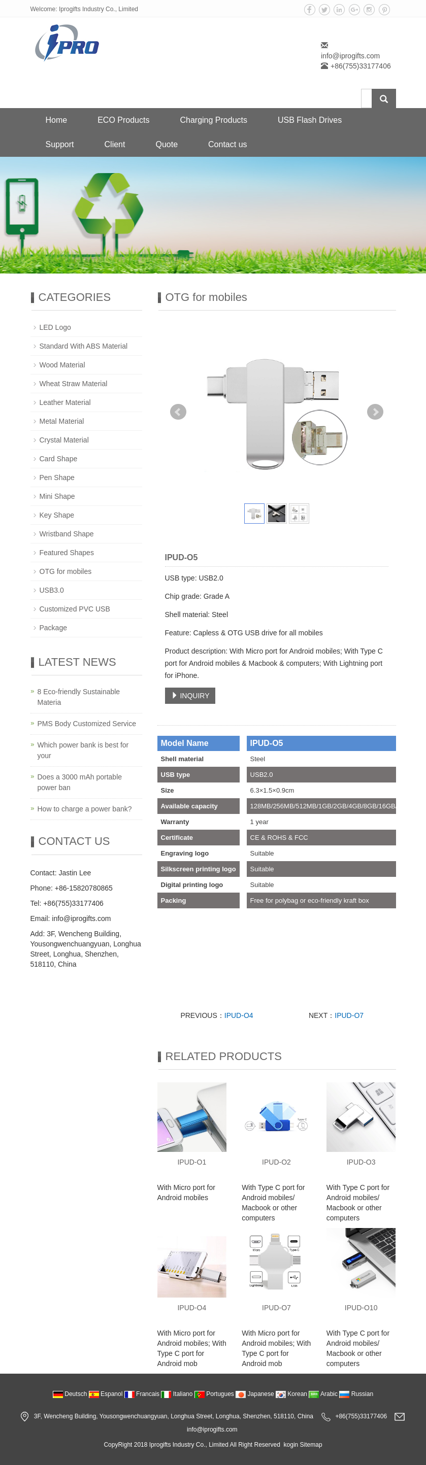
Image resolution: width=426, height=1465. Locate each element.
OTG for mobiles (66, 571)
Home (57, 120)
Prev (178, 412)
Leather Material (65, 402)
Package (53, 628)
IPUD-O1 (191, 1162)
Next (375, 412)
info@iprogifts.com (350, 56)
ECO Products (123, 120)
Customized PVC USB (75, 609)
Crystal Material (64, 440)
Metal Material (62, 421)
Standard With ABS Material (84, 346)
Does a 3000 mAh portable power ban (80, 782)
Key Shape (57, 515)
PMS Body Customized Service (87, 724)
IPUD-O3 (361, 1162)
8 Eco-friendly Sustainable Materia (79, 697)
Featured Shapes (67, 553)
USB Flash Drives (310, 120)
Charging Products (213, 120)
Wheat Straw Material (74, 384)
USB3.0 (52, 590)
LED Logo (55, 327)
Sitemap (311, 1444)
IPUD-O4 (238, 1015)
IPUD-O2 (276, 1162)
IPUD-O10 (361, 1308)
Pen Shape (57, 477)
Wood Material (62, 365)
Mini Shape (57, 496)
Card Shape (59, 459)
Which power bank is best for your (83, 750)
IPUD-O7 (349, 1015)
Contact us (227, 144)
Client (115, 144)
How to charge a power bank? (85, 809)
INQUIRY (190, 696)
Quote (166, 144)
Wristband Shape (67, 534)
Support (60, 144)
